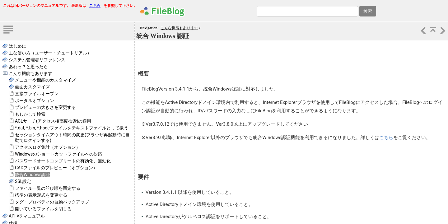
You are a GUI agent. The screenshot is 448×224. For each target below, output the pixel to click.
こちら (94, 5)
